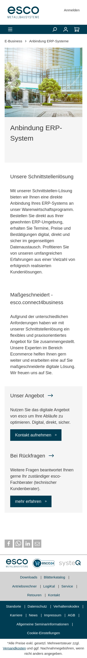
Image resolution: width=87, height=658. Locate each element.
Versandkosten (14, 648)
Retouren (34, 595)
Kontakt (54, 595)
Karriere (16, 615)
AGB (72, 615)
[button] (9, 544)
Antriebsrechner (25, 586)
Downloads (29, 577)
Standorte (14, 606)
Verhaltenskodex (66, 606)
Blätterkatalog (55, 577)
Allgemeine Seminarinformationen (43, 624)
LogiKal (49, 586)
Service (67, 586)
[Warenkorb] (76, 29)
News (34, 615)
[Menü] (10, 29)
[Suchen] (54, 29)
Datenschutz (38, 606)
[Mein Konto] (65, 29)
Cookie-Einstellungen (43, 633)
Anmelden (72, 10)
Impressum (53, 615)
